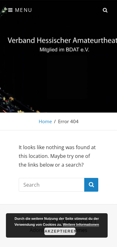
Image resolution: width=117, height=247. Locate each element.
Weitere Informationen (81, 224)
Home (45, 121)
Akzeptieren (60, 231)
